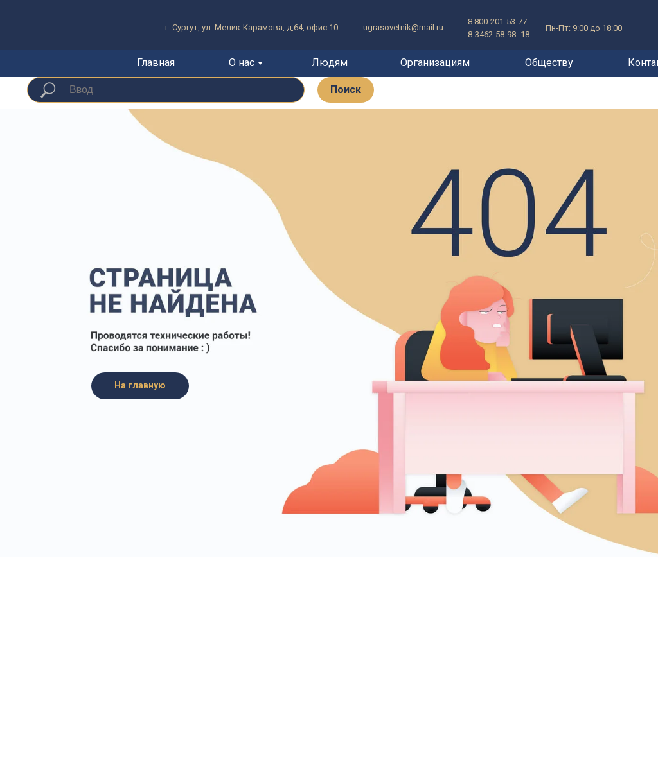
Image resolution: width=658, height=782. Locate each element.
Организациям (435, 62)
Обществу (549, 62)
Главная (156, 62)
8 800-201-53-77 (497, 21)
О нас (241, 62)
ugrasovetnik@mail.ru (403, 27)
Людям (330, 62)
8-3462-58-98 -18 (498, 34)
